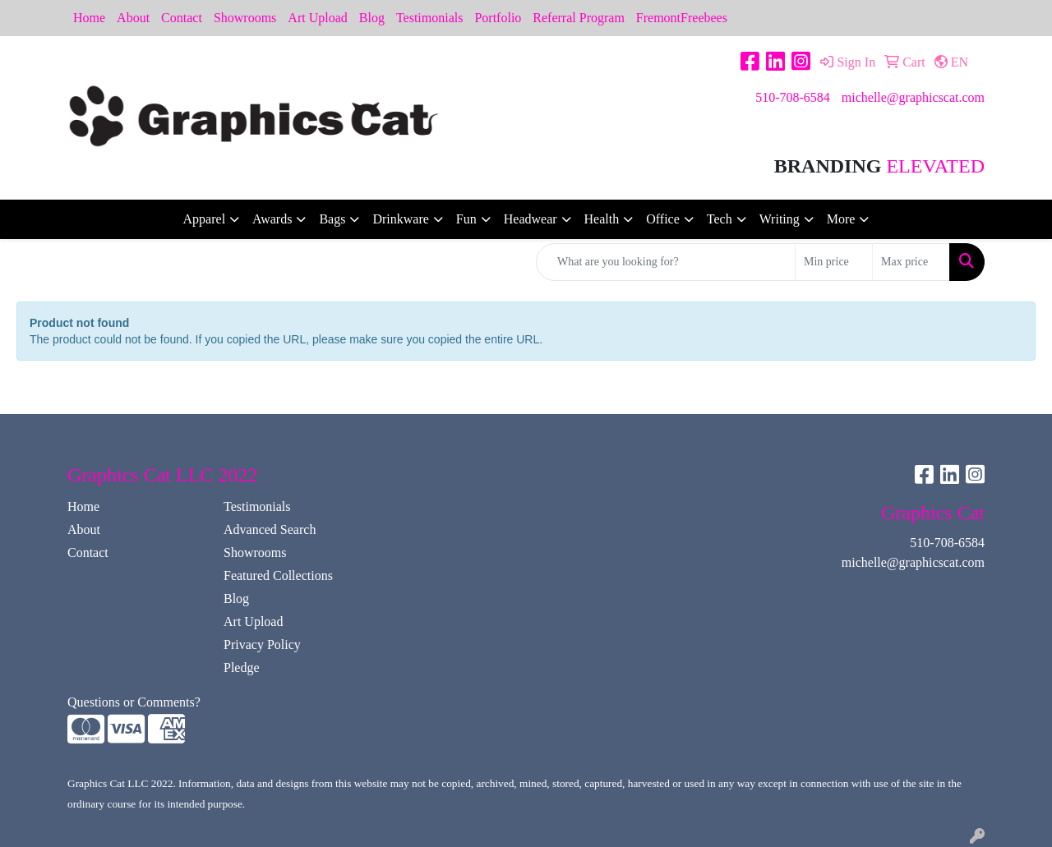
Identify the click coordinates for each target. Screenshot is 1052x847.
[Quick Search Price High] (911, 262)
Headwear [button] (530, 219)
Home (89, 18)
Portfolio (497, 18)
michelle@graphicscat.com (913, 97)
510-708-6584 (792, 97)
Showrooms (245, 18)
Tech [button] (719, 219)
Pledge (242, 667)
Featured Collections (278, 575)
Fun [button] (466, 219)
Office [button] (663, 219)
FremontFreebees (681, 18)
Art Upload (317, 18)
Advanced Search (270, 529)
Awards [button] (272, 219)
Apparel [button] (204, 219)
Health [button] (602, 219)
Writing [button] (779, 219)
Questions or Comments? (134, 702)
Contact (181, 18)
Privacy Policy (262, 644)
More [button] (841, 219)
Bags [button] (332, 219)
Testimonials (430, 18)
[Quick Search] (666, 262)
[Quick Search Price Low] (834, 262)
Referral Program (579, 18)
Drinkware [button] (400, 219)
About (133, 18)
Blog (372, 18)
